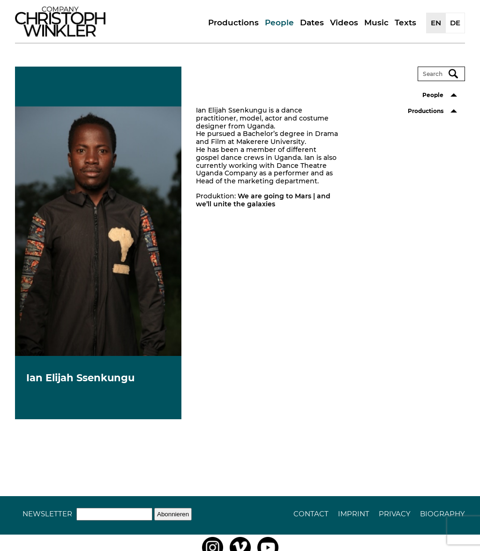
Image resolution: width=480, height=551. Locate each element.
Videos (344, 22)
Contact (311, 513)
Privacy (395, 513)
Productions (233, 22)
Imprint (353, 513)
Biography (442, 513)
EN (436, 22)
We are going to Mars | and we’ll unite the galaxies (263, 200)
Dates (312, 22)
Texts (405, 22)
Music (376, 22)
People (279, 22)
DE (455, 22)
